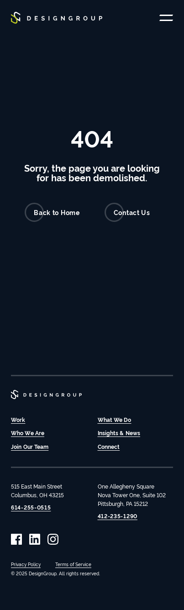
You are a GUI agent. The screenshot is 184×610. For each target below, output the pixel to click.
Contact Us (127, 212)
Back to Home (52, 212)
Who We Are (27, 432)
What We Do (114, 419)
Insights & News (119, 432)
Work (18, 419)
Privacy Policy (26, 564)
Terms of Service (73, 564)
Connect (109, 446)
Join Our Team (29, 446)
